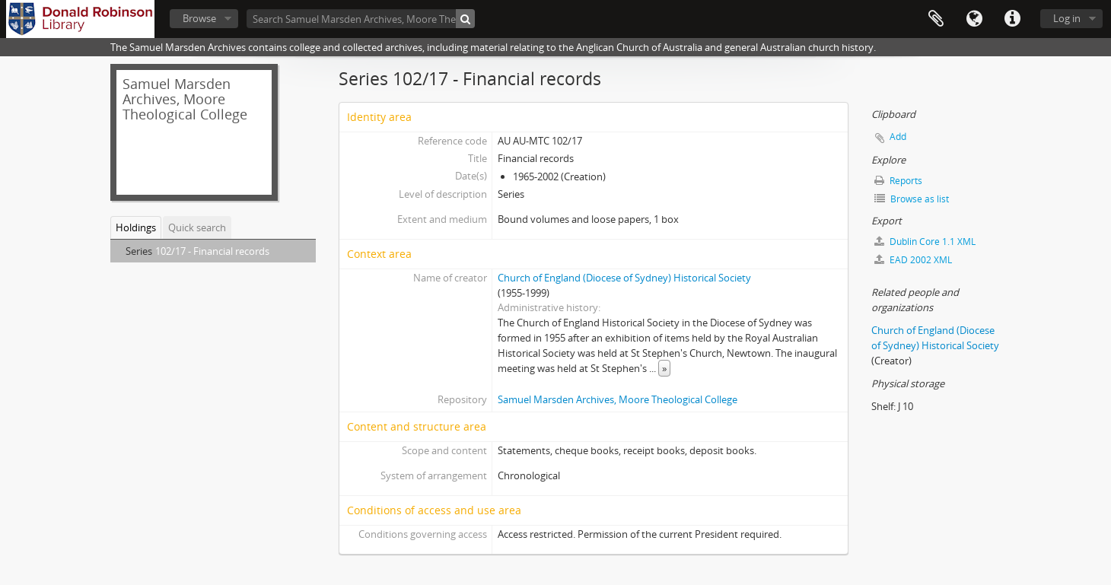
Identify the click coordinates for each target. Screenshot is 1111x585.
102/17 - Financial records (212, 251)
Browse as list (911, 198)
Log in (1067, 18)
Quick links (1012, 19)
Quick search (197, 227)
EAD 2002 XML (913, 259)
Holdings (136, 227)
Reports (898, 180)
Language (974, 19)
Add (898, 136)
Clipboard (936, 19)
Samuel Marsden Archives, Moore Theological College (617, 399)
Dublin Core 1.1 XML (925, 241)
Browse (199, 18)
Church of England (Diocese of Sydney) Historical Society (624, 278)
